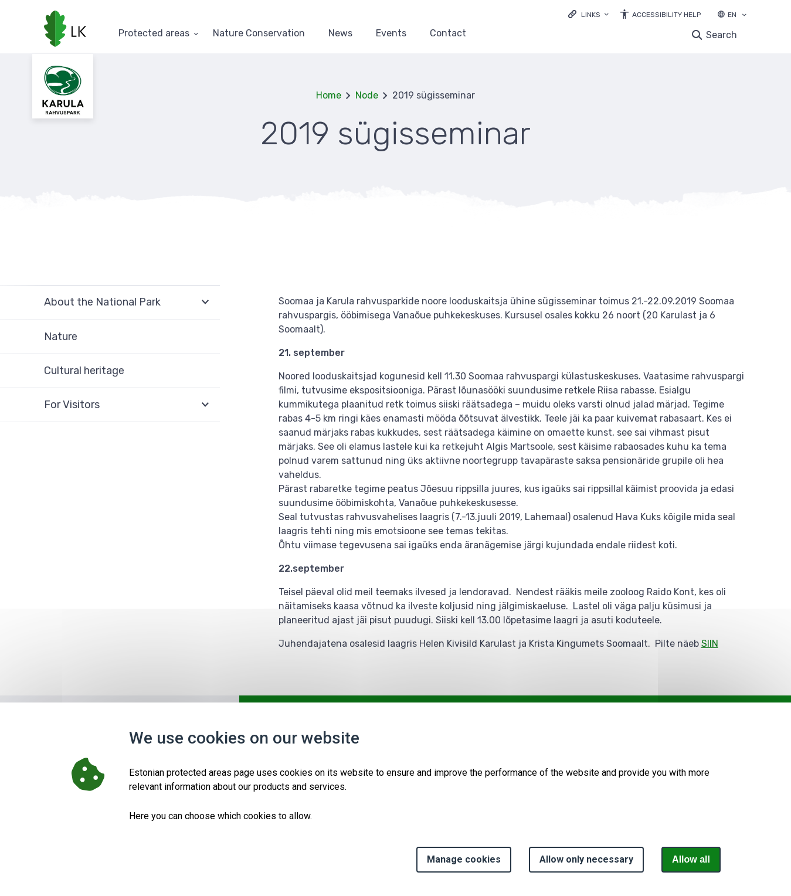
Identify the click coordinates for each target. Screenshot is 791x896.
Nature (60, 336)
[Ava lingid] (588, 13)
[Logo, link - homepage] (65, 30)
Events (391, 34)
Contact (448, 34)
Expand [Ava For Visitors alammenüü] (205, 405)
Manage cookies (464, 859)
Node (366, 95)
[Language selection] (744, 16)
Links (590, 15)
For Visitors (72, 404)
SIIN (709, 643)
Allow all (691, 859)
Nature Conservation (259, 34)
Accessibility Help (666, 15)
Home (328, 95)
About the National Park (102, 302)
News (340, 34)
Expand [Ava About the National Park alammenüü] (205, 302)
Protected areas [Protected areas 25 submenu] (153, 34)
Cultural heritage (84, 370)
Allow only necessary (586, 859)
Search (721, 34)
